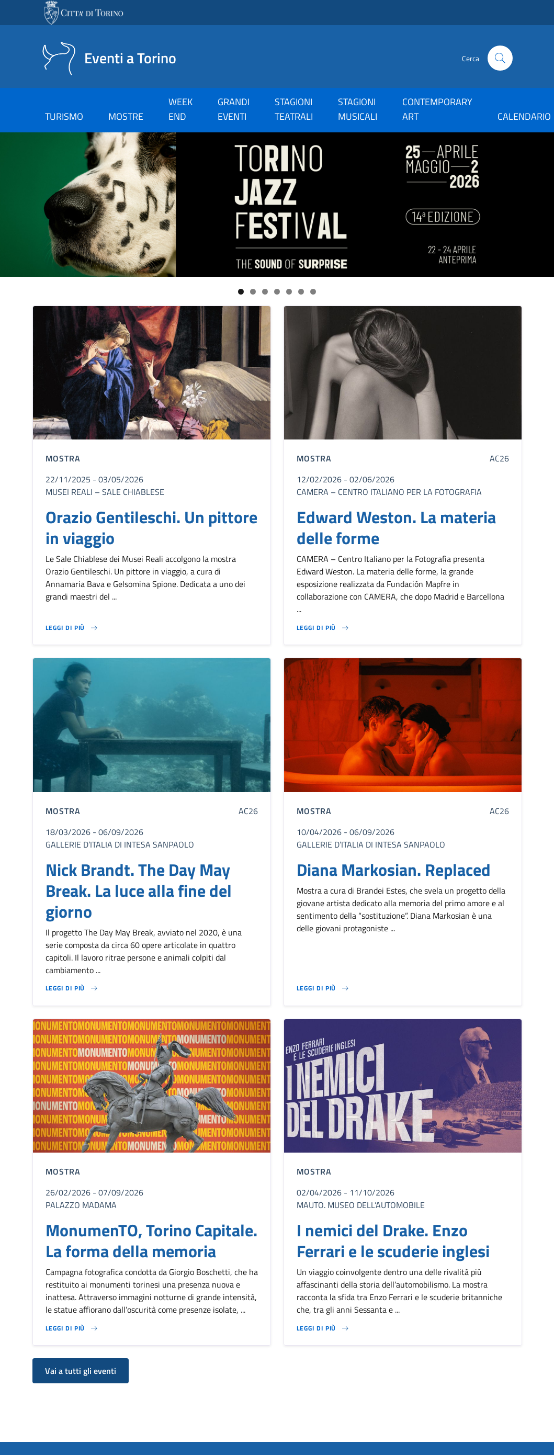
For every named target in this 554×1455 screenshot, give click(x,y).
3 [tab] (265, 292)
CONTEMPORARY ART (437, 109)
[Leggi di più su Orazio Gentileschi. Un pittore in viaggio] (72, 628)
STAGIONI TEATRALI (294, 109)
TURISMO (64, 116)
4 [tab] (277, 292)
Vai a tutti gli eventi (80, 1370)
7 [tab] (313, 292)
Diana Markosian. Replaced (394, 869)
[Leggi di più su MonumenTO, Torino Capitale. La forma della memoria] (72, 1328)
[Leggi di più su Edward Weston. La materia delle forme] (323, 628)
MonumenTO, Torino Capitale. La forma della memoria (151, 1240)
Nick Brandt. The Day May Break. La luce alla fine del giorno (139, 890)
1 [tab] (241, 292)
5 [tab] (289, 292)
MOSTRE (125, 116)
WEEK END (180, 109)
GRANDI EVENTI (234, 109)
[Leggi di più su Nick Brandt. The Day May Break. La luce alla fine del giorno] (72, 988)
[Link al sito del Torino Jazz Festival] (277, 204)
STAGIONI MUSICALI (357, 109)
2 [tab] (253, 292)
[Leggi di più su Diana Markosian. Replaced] (323, 988)
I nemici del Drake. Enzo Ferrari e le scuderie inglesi (393, 1240)
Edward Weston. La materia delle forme (396, 527)
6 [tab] (301, 292)
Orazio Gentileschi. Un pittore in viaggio (151, 527)
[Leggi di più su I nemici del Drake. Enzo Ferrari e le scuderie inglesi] (323, 1328)
